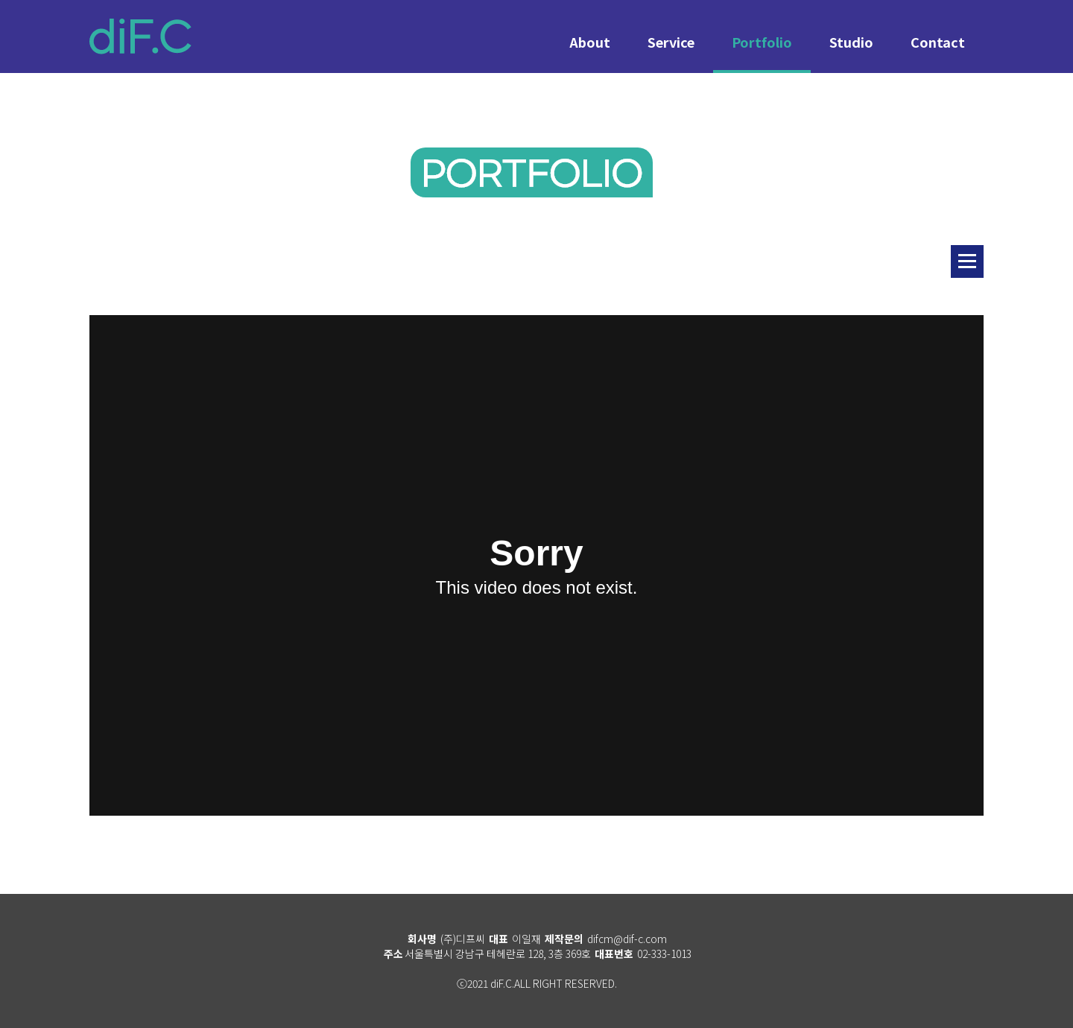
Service (671, 41)
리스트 (967, 261)
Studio (851, 41)
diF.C (140, 36)
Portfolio (762, 41)
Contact (938, 41)
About (589, 41)
